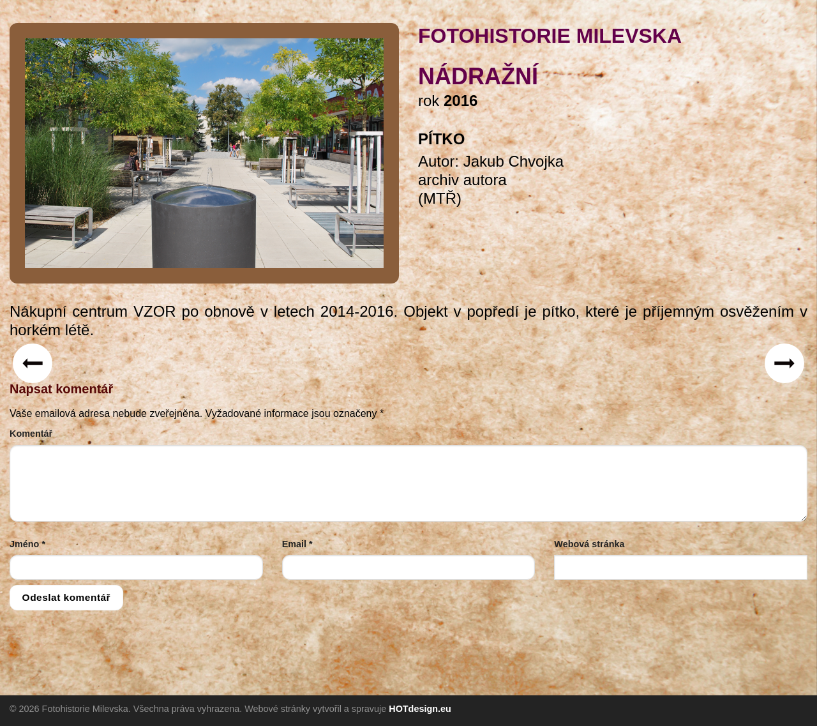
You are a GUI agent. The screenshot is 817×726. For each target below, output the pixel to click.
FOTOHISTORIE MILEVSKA (550, 35)
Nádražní (478, 76)
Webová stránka (589, 544)
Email (297, 544)
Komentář (31, 433)
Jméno (27, 544)
